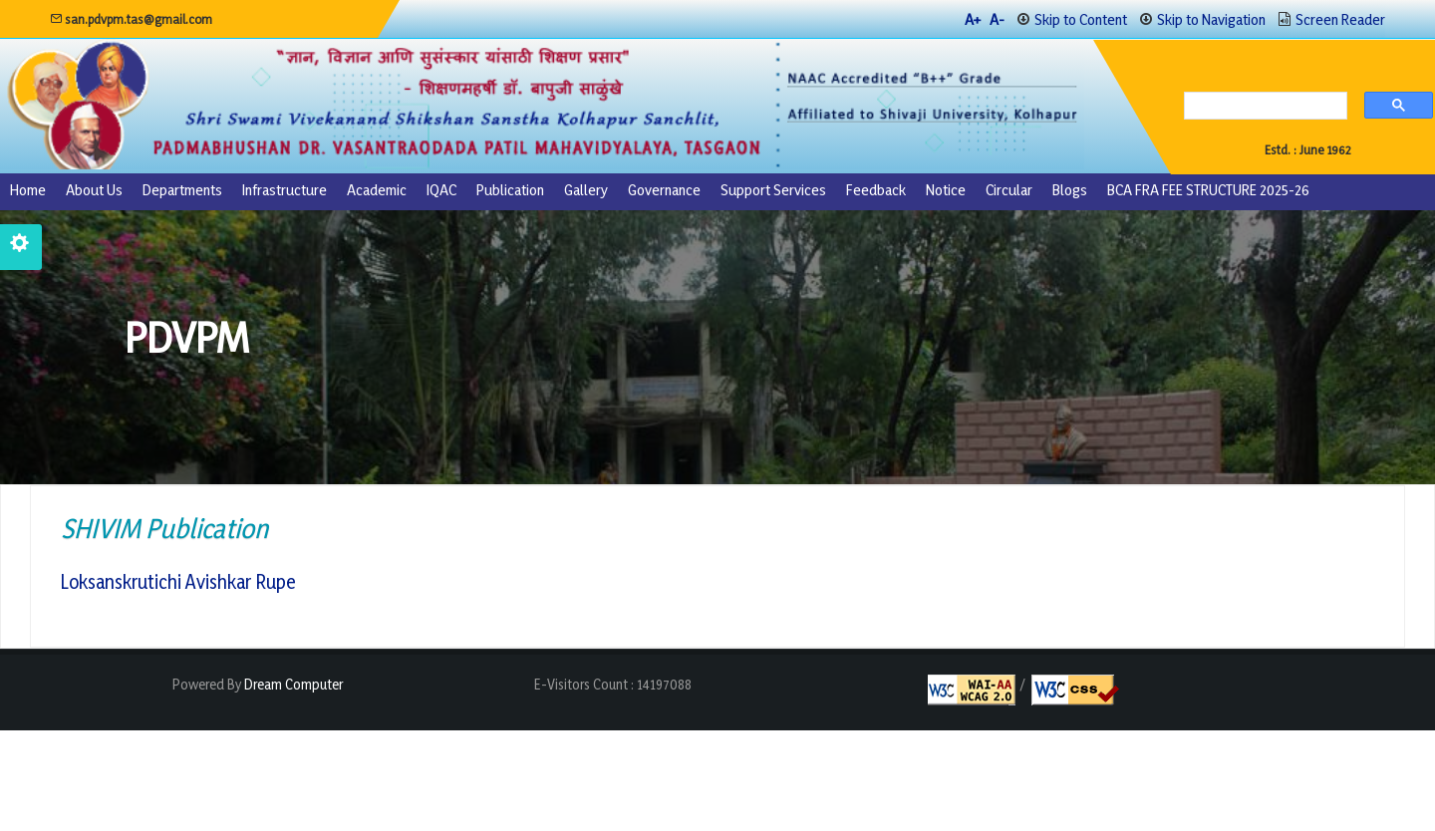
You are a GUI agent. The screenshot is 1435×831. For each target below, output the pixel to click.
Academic (377, 189)
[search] (1260, 108)
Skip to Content (1080, 19)
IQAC (441, 189)
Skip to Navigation (1211, 19)
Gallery (586, 189)
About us (94, 189)
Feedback (876, 189)
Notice (946, 189)
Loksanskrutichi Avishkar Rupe (178, 583)
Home (28, 189)
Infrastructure (284, 189)
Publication (510, 189)
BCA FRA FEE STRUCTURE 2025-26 (1208, 189)
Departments (182, 189)
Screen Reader (1340, 19)
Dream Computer (292, 685)
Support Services (773, 189)
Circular (1009, 189)
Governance (664, 189)
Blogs (1069, 189)
